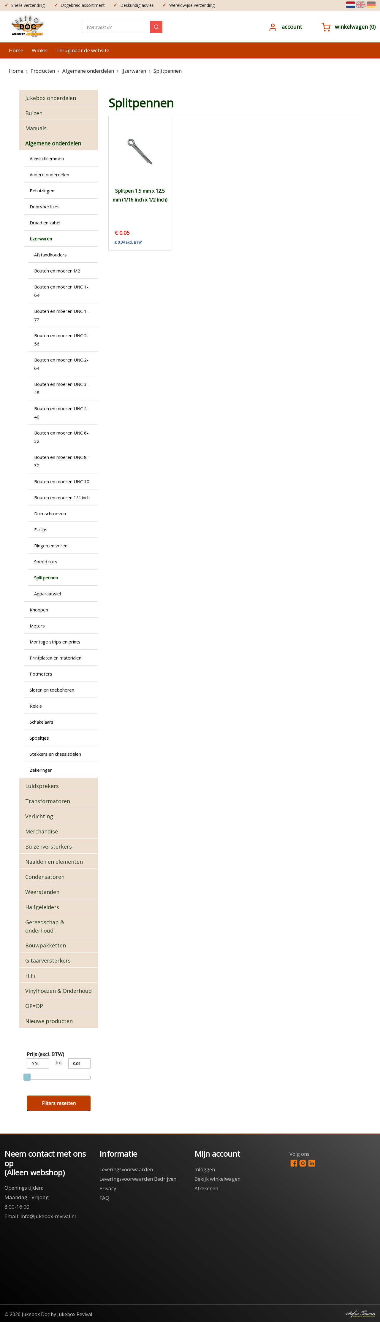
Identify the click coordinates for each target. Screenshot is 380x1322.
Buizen (33, 113)
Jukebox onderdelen (50, 98)
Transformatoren (47, 801)
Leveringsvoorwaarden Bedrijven (137, 1178)
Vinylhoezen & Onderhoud (58, 990)
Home (16, 50)
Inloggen (204, 1169)
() (349, 26)
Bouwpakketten (45, 945)
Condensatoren (44, 876)
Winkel (40, 50)
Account (292, 26)
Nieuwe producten (49, 1021)
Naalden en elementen (54, 861)
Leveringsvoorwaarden (126, 1169)
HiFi (30, 975)
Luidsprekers (42, 786)
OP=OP (34, 1005)
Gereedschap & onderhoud (44, 926)
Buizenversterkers (48, 846)
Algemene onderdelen (53, 143)
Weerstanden (42, 891)
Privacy (107, 1188)
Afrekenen (206, 1188)
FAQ (104, 1197)
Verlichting (39, 816)
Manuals (36, 128)
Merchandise (41, 831)
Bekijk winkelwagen (217, 1178)
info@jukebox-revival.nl (48, 1216)
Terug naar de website (82, 50)
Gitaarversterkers (48, 960)
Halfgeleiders (42, 907)
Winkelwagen (351, 26)
